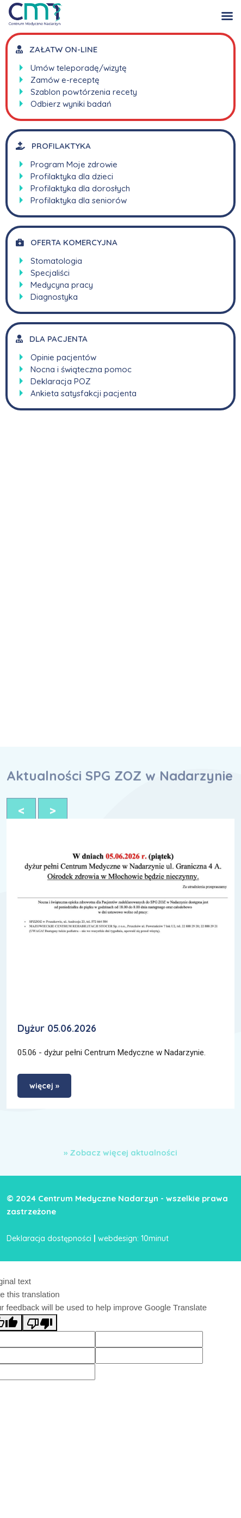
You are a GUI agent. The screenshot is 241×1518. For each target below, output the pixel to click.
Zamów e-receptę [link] (65, 80)
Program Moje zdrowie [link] (74, 164)
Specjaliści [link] (50, 273)
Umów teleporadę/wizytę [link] (78, 68)
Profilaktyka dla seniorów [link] (78, 200)
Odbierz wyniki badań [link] (71, 104)
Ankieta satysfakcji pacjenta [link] (83, 393)
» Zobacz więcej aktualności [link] (120, 1152)
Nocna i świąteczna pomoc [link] (81, 369)
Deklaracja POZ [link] (60, 381)
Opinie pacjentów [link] (63, 357)
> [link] (53, 813)
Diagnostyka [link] (54, 297)
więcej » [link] (44, 1086)
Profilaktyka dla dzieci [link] (71, 176)
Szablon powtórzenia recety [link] (83, 92)
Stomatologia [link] (56, 261)
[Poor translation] (39, 1322)
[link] (120, 915)
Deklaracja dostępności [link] (49, 1238)
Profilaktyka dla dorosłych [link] (80, 188)
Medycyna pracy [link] (61, 285)
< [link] (21, 813)
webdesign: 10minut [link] (133, 1238)
